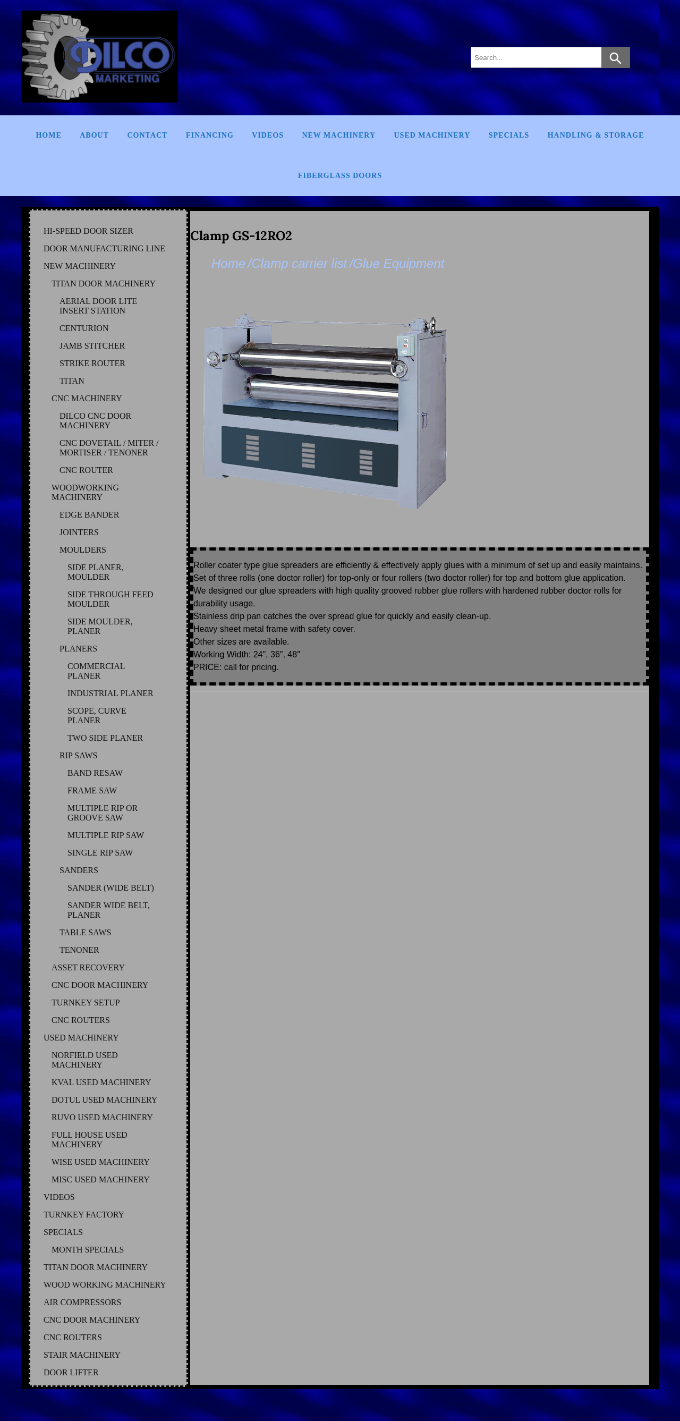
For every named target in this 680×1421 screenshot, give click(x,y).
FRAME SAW (92, 790)
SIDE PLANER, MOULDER (95, 572)
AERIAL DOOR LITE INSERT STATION (98, 306)
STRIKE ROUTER (92, 363)
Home (48, 135)
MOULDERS (83, 549)
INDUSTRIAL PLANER (110, 693)
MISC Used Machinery (101, 1179)
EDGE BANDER (89, 514)
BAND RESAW (95, 772)
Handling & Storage (596, 135)
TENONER (79, 949)
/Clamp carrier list (297, 263)
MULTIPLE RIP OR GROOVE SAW (102, 812)
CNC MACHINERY (87, 398)
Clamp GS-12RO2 (241, 235)
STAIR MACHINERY (82, 1354)
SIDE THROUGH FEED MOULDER (110, 599)
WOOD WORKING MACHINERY (105, 1284)
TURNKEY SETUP (86, 1002)
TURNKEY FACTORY (84, 1214)
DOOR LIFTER (71, 1372)
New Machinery (339, 135)
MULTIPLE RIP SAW (105, 835)
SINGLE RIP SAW (100, 852)
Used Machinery (432, 135)
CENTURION (84, 328)
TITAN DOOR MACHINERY (104, 283)
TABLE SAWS (85, 932)
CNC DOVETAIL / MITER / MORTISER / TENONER (109, 447)
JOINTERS (79, 532)
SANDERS (79, 870)
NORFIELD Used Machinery (85, 1060)
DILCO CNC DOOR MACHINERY (95, 420)
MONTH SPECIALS (88, 1249)
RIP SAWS (78, 755)
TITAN (72, 380)
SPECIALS (63, 1232)
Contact (147, 135)
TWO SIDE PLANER (105, 737)
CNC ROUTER (86, 470)
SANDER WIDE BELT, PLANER (108, 910)
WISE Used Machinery (101, 1161)
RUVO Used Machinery (102, 1117)
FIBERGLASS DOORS (340, 176)
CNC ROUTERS (81, 1020)
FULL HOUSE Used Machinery (90, 1139)
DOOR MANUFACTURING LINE (104, 248)
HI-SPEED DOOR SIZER (88, 230)
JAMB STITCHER (92, 345)
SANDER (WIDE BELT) (110, 887)
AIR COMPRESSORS (82, 1302)
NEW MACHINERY (80, 265)
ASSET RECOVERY (88, 967)
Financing (210, 135)
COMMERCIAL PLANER (96, 671)
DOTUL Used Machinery (104, 1099)
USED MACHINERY (81, 1037)
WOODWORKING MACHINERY (85, 492)
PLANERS (78, 648)
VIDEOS (59, 1197)
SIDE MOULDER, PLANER (100, 626)
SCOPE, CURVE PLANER (96, 715)
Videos (268, 135)
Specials (509, 135)
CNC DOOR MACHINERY (100, 984)
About (94, 135)
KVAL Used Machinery (101, 1082)
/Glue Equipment (397, 263)
